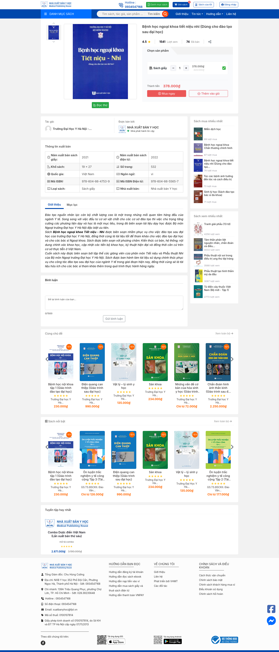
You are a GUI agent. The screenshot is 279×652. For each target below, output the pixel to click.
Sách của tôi (203, 4)
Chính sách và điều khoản (214, 565)
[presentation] (47, 359)
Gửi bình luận (114, 318)
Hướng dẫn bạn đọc (124, 564)
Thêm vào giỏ (208, 93)
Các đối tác (160, 585)
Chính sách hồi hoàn (211, 593)
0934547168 (134, 7)
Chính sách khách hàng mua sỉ (217, 584)
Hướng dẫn (213, 14)
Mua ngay (166, 93)
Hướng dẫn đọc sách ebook (125, 576)
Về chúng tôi (164, 564)
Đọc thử (100, 105)
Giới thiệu (182, 14)
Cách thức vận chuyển (212, 575)
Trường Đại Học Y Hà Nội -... (72, 129)
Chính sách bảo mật (210, 579)
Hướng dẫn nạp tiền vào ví (124, 581)
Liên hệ (231, 14)
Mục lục (72, 204)
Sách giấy (160, 68)
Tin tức (196, 14)
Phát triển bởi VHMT (166, 581)
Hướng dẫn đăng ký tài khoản (126, 571)
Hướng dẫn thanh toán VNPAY (126, 595)
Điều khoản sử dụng (211, 589)
